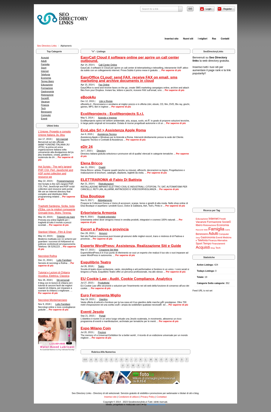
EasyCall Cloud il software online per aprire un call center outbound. (130, 59)
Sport (43, 67)
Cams (227, 230)
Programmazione (65, 181)
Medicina (227, 237)
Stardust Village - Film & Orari (55, 231)
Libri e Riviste (106, 101)
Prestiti (222, 219)
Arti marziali (62, 139)
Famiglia (45, 64)
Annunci (103, 233)
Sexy (198, 238)
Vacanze (45, 101)
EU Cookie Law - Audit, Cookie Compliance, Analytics (126, 279)
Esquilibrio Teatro (96, 262)
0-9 (85, 359)
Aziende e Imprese (107, 117)
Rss (214, 38)
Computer (46, 115)
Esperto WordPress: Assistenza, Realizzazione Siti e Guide (131, 246)
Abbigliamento (105, 200)
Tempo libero (47, 81)
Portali (102, 315)
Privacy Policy (148, 396)
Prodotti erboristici (107, 216)
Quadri (102, 167)
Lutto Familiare (64, 260)
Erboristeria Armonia (98, 213)
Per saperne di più (59, 225)
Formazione (47, 88)
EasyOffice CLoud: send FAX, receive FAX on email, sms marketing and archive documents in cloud (129, 79)
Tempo (207, 243)
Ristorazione (47, 95)
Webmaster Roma (156, 404)
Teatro (101, 266)
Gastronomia (47, 91)
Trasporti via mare (66, 217)
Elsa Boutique (93, 196)
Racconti (199, 230)
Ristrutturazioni (106, 183)
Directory (101, 150)
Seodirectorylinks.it (137, 402)
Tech (43, 108)
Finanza (45, 105)
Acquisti (45, 57)
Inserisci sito (171, 38)
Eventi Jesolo (92, 312)
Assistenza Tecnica (106, 134)
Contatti (225, 38)
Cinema (61, 236)
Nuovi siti (188, 38)
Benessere (46, 111)
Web (206, 230)
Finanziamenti (218, 244)
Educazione (47, 84)
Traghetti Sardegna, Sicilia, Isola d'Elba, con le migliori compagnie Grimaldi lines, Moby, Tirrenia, (56, 209)
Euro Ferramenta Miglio (101, 295)
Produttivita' (104, 282)
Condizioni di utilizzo (129, 396)
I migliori (202, 38)
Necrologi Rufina (47, 256)
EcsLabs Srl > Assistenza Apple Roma (113, 130)
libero (199, 225)
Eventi (44, 118)
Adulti (44, 61)
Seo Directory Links (47, 45)
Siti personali (63, 280)
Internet (45, 71)
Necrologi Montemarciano (52, 300)
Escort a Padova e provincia (105, 229)
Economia (46, 78)
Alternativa (222, 240)
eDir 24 (87, 147)
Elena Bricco (91, 163)
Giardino (103, 299)
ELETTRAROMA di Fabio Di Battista (111, 180)
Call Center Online (108, 64)
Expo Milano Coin (96, 328)
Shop (212, 248)
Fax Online (104, 84)
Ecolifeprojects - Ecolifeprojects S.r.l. (112, 114)
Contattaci (162, 396)
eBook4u (88, 97)
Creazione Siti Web (108, 249)
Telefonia (45, 74)
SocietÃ (45, 98)
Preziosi (102, 332)
